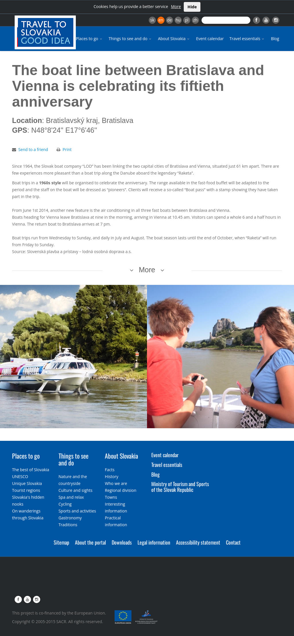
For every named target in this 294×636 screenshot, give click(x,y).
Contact (233, 542)
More (176, 6)
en (160, 20)
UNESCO (20, 476)
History (111, 476)
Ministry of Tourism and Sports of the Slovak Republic (180, 486)
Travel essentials (247, 38)
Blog (275, 38)
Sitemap (61, 542)
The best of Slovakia (30, 469)
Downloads (122, 542)
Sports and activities (77, 511)
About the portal (90, 542)
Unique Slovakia (27, 483)
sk (152, 20)
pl (186, 20)
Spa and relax (71, 497)
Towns (111, 497)
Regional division (120, 490)
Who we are (116, 483)
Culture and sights (75, 490)
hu (178, 20)
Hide (192, 6)
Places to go (89, 38)
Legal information (154, 542)
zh (195, 20)
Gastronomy (70, 517)
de (169, 20)
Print (67, 149)
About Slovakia (174, 38)
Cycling (65, 504)
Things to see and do (130, 38)
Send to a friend (33, 149)
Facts (109, 469)
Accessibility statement (198, 542)
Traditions (68, 524)
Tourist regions (26, 490)
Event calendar (210, 38)
